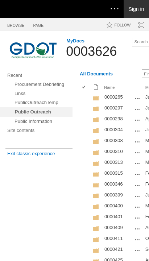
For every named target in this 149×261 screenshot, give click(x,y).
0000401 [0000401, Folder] (113, 216)
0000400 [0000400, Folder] (113, 205)
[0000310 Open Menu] (137, 153)
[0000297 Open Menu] (137, 109)
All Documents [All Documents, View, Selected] (96, 73)
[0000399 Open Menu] (137, 196)
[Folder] (96, 99)
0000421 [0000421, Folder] (113, 249)
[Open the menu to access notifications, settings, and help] (114, 9)
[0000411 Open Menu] (137, 240)
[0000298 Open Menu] (137, 120)
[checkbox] (84, 87)
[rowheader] (85, 97)
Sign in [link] (136, 9)
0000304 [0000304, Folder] (113, 129)
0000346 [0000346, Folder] (113, 184)
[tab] (15, 24)
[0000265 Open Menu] (137, 98)
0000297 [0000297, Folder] (113, 108)
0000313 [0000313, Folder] (113, 162)
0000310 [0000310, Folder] (113, 151)
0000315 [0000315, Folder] (113, 173)
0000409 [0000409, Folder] (113, 227)
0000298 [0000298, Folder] (113, 118)
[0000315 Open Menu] (137, 174)
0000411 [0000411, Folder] (113, 238)
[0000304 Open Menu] (137, 131)
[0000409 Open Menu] (137, 229)
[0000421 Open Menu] (137, 250)
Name (109, 87)
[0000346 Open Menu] (137, 185)
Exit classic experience (31, 153)
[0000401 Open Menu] (137, 218)
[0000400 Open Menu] (137, 207)
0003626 (91, 51)
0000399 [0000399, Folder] (113, 195)
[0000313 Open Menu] (137, 163)
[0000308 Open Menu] (137, 142)
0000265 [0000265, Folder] (113, 97)
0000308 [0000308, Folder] (113, 140)
